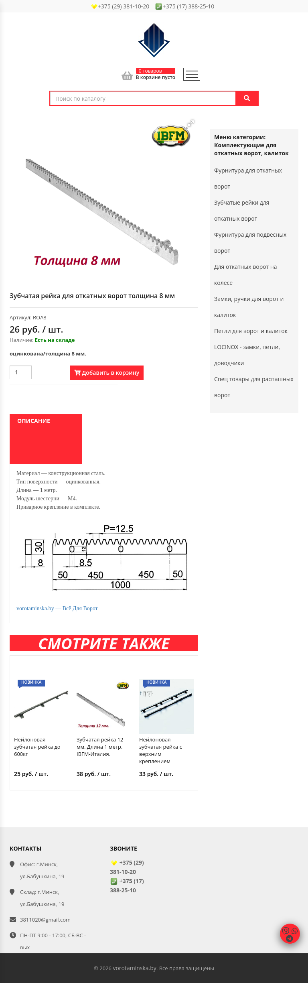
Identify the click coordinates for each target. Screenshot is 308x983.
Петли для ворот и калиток (251, 331)
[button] (190, 123)
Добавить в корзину (107, 372)
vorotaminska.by (134, 968)
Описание (33, 420)
